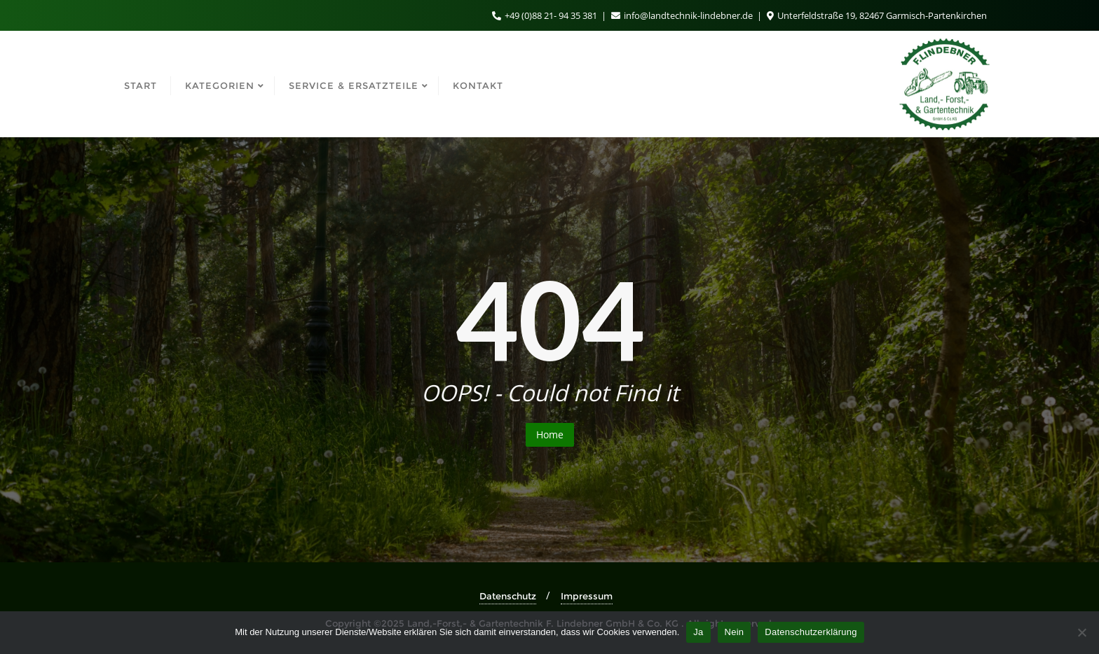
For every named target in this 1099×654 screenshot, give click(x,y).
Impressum (587, 595)
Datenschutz (507, 595)
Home (550, 434)
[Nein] (1081, 632)
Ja (698, 632)
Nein (734, 632)
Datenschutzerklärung (810, 632)
